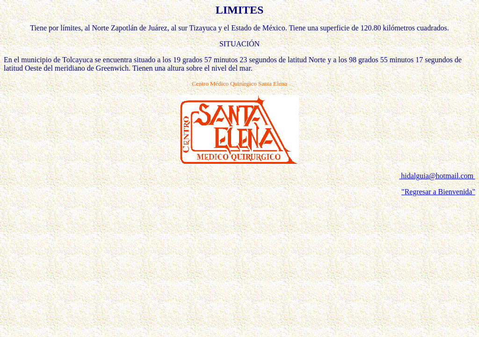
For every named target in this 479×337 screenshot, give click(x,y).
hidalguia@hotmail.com (437, 176)
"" (438, 192)
